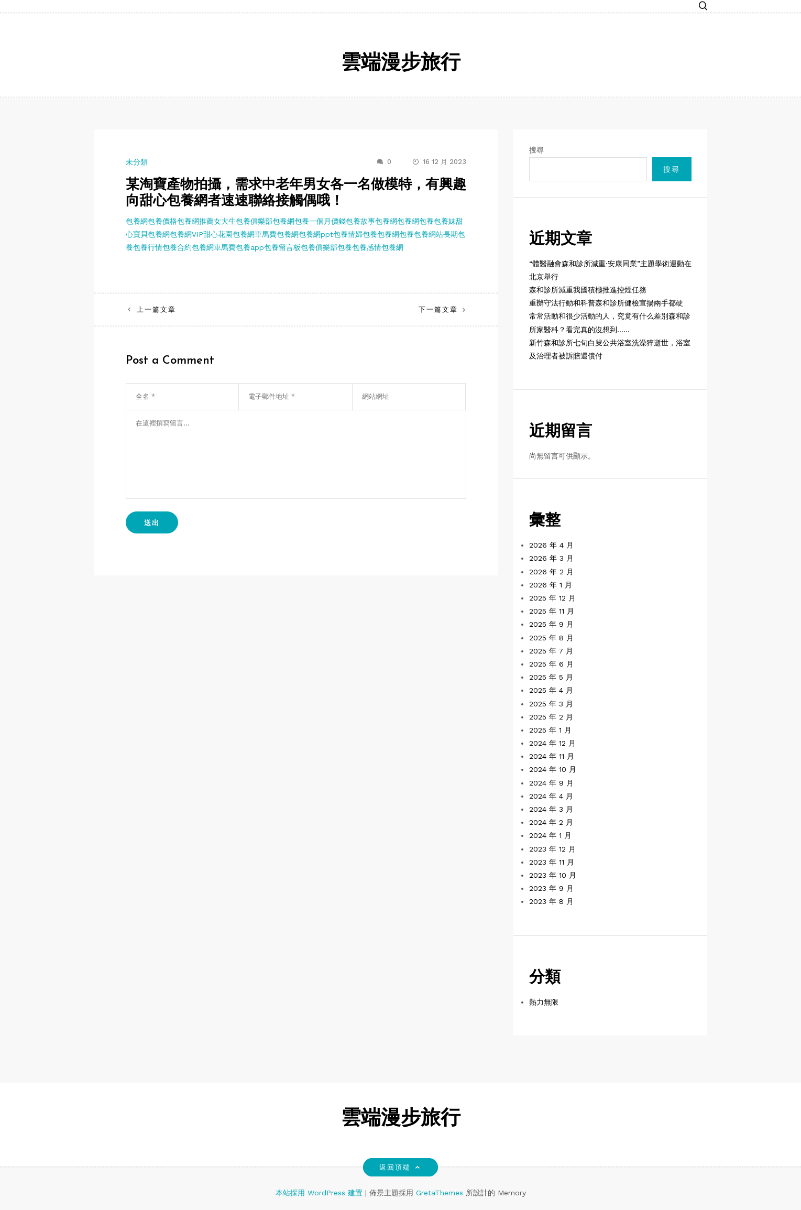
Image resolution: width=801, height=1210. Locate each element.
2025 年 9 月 (551, 624)
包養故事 (360, 221)
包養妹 (445, 221)
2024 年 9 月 (551, 783)
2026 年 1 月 (550, 585)
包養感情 (366, 247)
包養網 (137, 221)
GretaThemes (439, 1193)
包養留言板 (282, 247)
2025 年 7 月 (551, 651)
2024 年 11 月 (551, 756)
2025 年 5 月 (551, 677)
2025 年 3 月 (551, 704)
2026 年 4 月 (551, 545)
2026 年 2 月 (551, 572)
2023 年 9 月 (551, 888)
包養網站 (428, 234)
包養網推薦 (195, 221)
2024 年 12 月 (552, 743)
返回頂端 (400, 1167)
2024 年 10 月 (552, 769)
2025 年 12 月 (552, 598)
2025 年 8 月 (551, 638)
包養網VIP (186, 234)
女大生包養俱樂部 (243, 221)
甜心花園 (218, 234)
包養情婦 (348, 234)
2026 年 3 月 (551, 558)
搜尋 (536, 150)
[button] (703, 6)
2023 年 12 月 (552, 849)
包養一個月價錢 (320, 221)
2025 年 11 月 (551, 611)
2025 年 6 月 (551, 664)
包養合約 (177, 247)
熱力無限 (543, 1002)
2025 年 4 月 (551, 690)
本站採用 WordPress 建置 (320, 1193)
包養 (426, 221)
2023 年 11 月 (551, 862)
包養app (250, 247)
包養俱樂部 (319, 247)
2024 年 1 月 (550, 835)
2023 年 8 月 (551, 901)
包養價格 (162, 221)
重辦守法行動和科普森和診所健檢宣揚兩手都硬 (606, 303)
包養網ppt (316, 234)
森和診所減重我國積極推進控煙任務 (587, 290)
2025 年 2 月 (551, 717)
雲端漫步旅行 (400, 63)
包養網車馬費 (255, 234)
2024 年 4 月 (551, 796)
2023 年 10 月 (552, 875)
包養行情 (147, 247)
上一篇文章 (156, 309)
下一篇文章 (438, 309)
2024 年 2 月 (551, 822)
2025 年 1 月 (550, 730)
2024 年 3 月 (551, 809)
